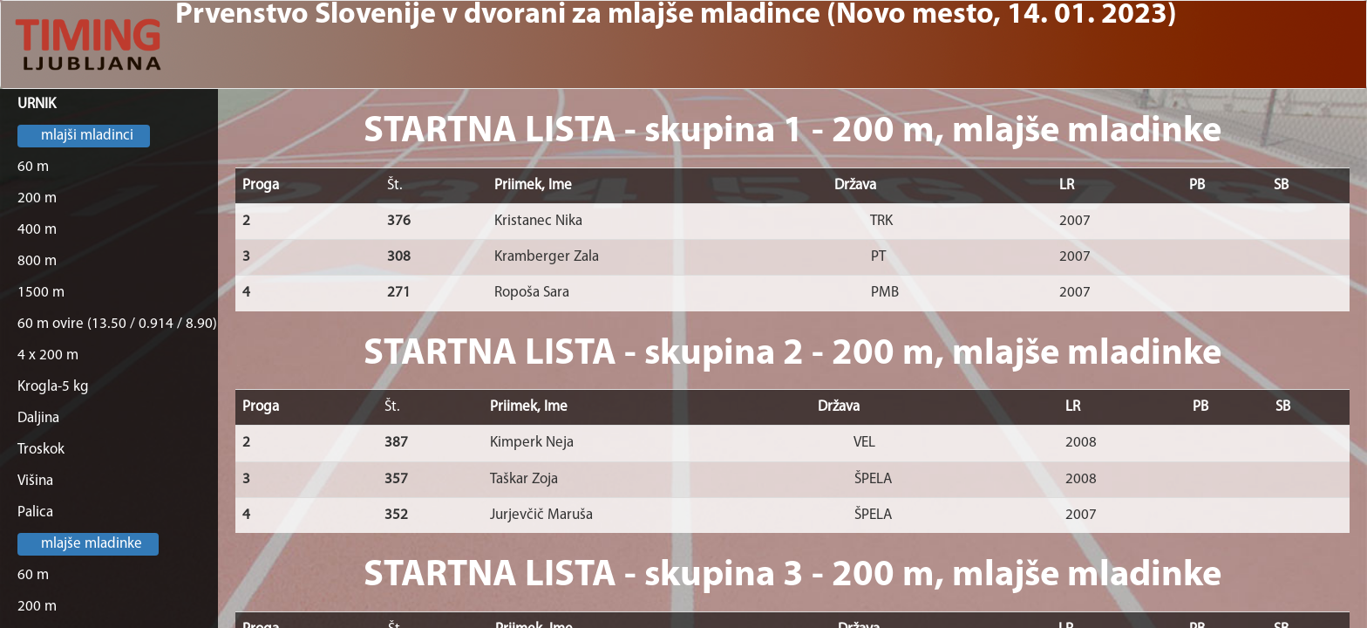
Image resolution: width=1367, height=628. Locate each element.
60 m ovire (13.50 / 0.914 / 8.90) (117, 324)
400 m (37, 229)
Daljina (38, 418)
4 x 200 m (47, 355)
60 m (33, 167)
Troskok (41, 449)
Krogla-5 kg (53, 386)
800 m (37, 261)
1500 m (41, 292)
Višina (35, 481)
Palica (35, 512)
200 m (37, 198)
